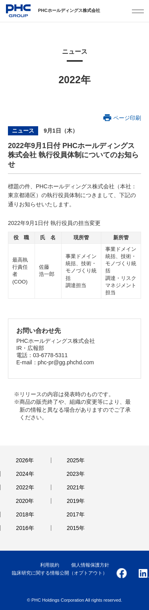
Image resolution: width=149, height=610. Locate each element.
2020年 (25, 501)
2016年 (25, 528)
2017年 (76, 514)
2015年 (76, 528)
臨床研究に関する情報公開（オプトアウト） (59, 573)
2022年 (25, 487)
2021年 (76, 487)
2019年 (76, 501)
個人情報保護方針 (90, 565)
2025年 (76, 460)
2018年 (25, 514)
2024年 (25, 474)
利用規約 (49, 565)
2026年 (25, 460)
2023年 (76, 474)
